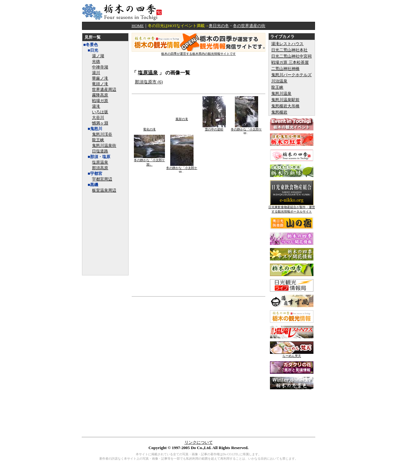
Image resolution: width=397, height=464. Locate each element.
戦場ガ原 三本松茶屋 (289, 62)
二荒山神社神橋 (285, 68)
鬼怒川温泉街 (104, 145)
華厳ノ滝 (100, 78)
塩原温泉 (100, 162)
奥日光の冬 (219, 25)
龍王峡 (98, 140)
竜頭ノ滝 (100, 84)
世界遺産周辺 (104, 89)
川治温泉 (279, 81)
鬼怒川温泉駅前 (285, 99)
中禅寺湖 (100, 67)
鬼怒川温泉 (281, 93)
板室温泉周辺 (104, 190)
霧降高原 (100, 95)
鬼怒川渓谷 (102, 134)
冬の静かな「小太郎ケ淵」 (246, 129)
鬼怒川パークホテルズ (291, 75)
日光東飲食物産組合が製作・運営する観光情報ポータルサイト (291, 207)
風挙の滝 (181, 117)
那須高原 (100, 168)
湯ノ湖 (98, 56)
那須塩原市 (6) (149, 82)
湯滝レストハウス (287, 43)
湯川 (96, 72)
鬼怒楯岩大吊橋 (285, 106)
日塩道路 (100, 151)
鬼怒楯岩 (279, 112)
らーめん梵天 (291, 354)
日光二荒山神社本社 (289, 50)
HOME (138, 25)
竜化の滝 (149, 127)
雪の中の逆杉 (214, 127)
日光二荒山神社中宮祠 (291, 56)
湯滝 (96, 106)
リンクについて (199, 442)
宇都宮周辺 (102, 179)
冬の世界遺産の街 (249, 25)
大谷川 (98, 117)
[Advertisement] (242, 11)
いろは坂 (100, 112)
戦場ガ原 (100, 100)
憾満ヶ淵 (100, 123)
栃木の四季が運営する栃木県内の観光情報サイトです (198, 52)
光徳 (96, 61)
